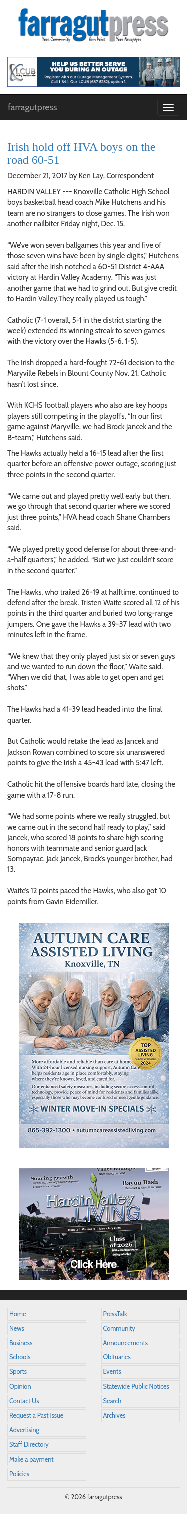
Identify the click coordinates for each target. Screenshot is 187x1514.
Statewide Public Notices (136, 1386)
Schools (19, 1357)
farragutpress (32, 107)
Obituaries (117, 1357)
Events (112, 1371)
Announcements (125, 1342)
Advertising (24, 1430)
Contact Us (24, 1401)
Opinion (20, 1386)
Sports (18, 1371)
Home (17, 1314)
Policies (19, 1474)
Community (119, 1328)
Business (20, 1342)
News (16, 1328)
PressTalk (115, 1314)
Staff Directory (29, 1444)
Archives (114, 1415)
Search (112, 1401)
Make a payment (31, 1459)
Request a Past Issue (36, 1415)
